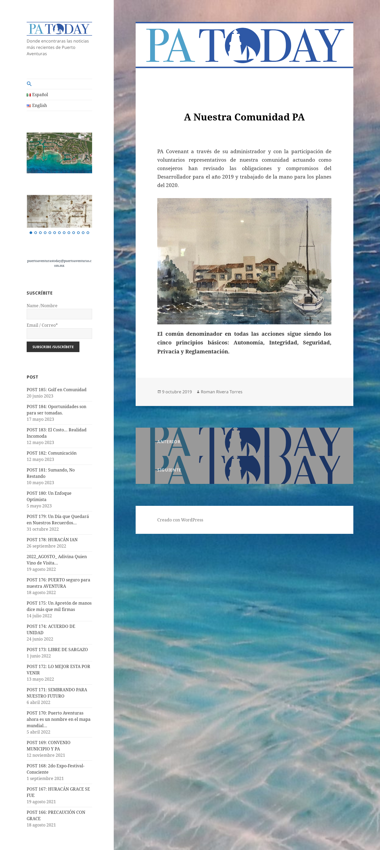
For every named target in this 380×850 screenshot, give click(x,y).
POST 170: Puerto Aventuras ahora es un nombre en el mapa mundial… (59, 719)
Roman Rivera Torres (222, 392)
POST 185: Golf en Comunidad (57, 390)
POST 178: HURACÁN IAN (52, 540)
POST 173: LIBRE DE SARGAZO (57, 649)
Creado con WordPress (180, 520)
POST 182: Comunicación (52, 453)
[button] (59, 84)
